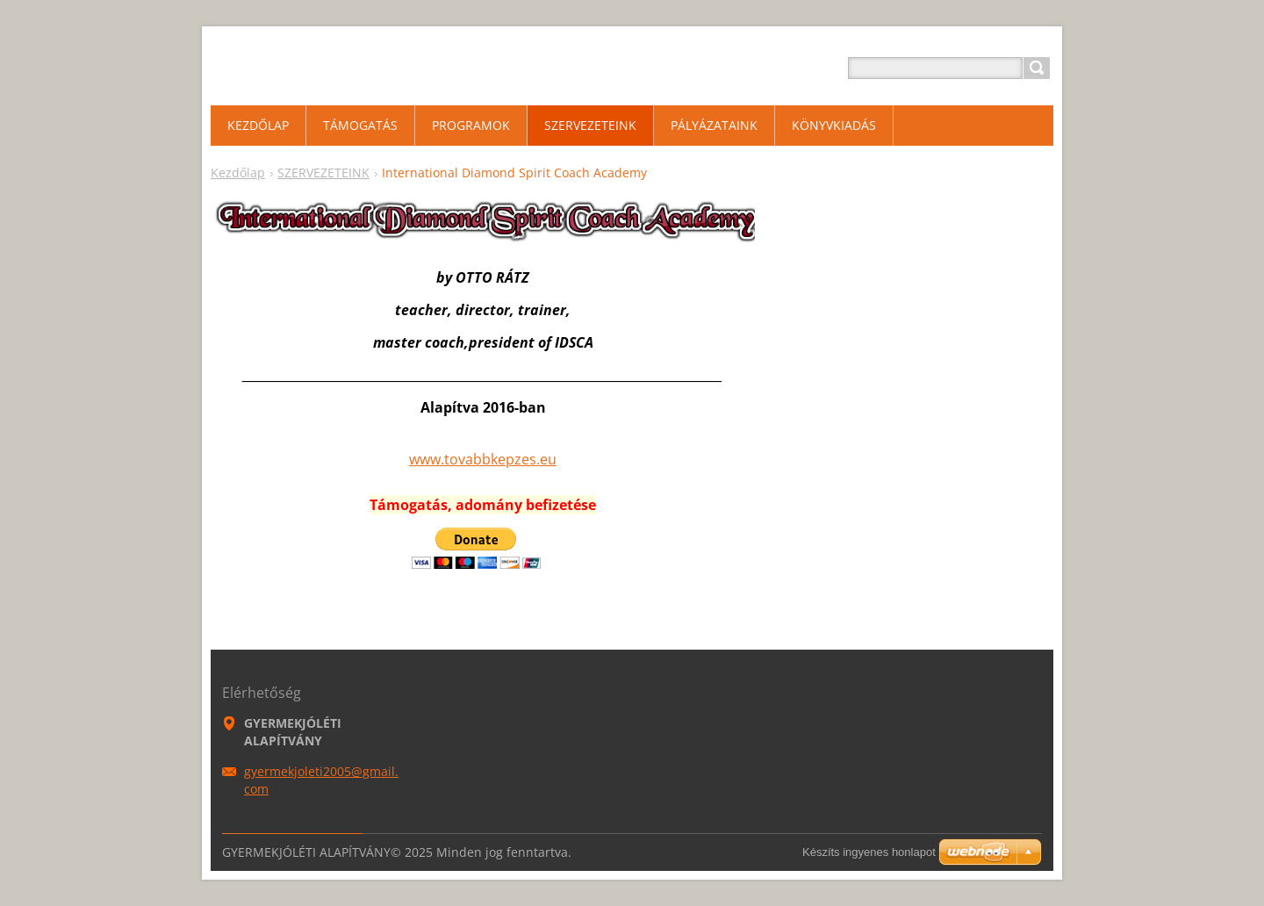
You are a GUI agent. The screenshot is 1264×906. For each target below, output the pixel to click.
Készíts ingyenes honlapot (869, 852)
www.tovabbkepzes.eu (483, 459)
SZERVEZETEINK (323, 172)
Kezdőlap (238, 172)
